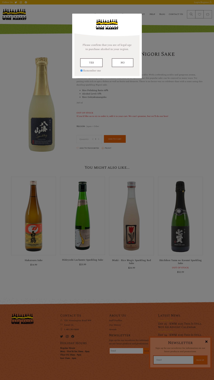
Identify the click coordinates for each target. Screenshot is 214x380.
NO (123, 63)
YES (91, 63)
